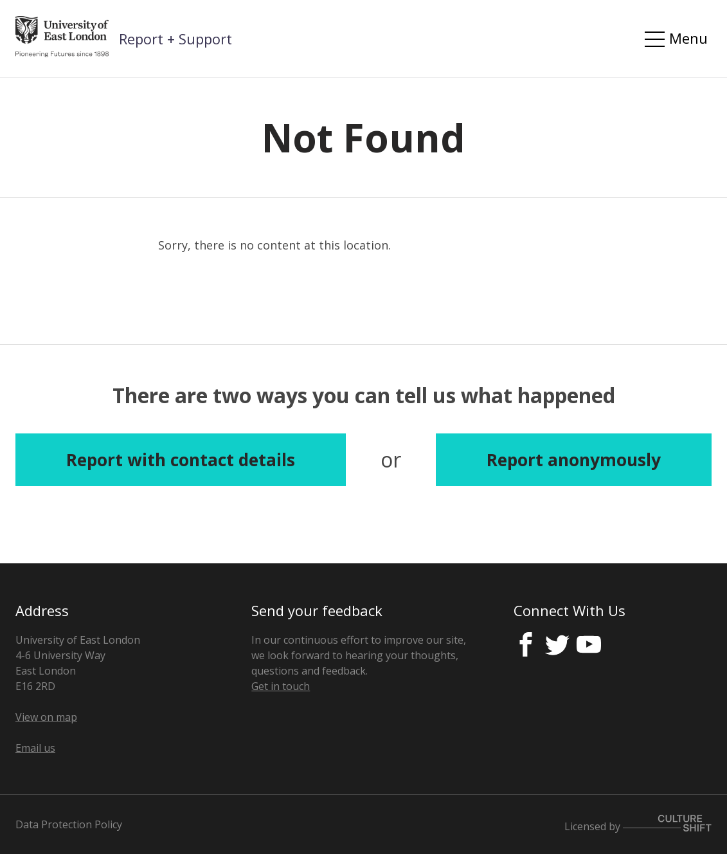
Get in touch (280, 686)
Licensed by (638, 824)
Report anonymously (574, 459)
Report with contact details (180, 459)
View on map (46, 717)
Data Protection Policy (68, 824)
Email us (35, 748)
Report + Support (175, 38)
